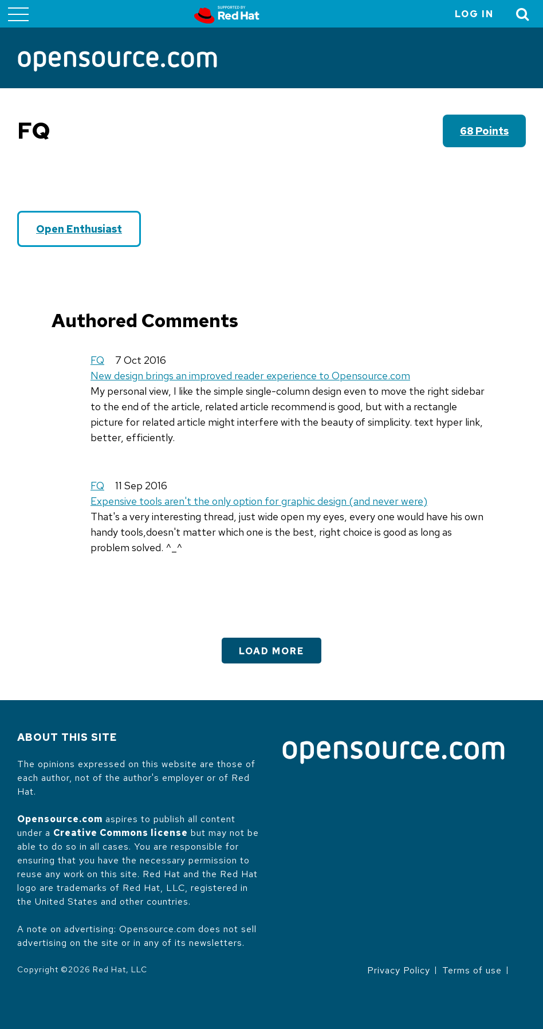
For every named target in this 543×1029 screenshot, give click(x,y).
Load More (271, 651)
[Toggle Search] (523, 14)
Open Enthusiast (79, 228)
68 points (484, 131)
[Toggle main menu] (18, 13)
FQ (97, 360)
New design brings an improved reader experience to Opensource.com (250, 375)
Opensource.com (60, 819)
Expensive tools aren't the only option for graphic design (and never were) (259, 501)
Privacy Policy (398, 970)
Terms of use (472, 970)
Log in (474, 14)
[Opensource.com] (117, 62)
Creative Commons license (120, 833)
